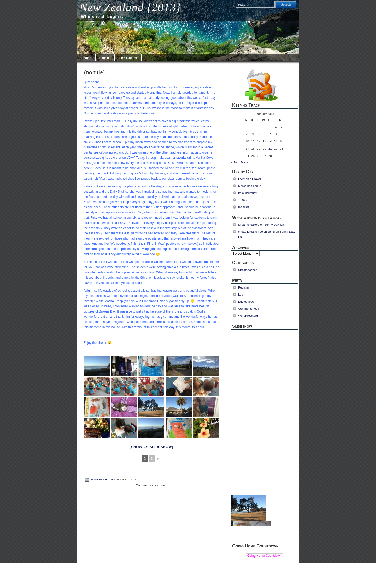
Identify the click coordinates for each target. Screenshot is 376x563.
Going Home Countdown (264, 556)
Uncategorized (98, 479)
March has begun (249, 185)
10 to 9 (242, 199)
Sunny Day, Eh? (275, 224)
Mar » (244, 162)
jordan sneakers (248, 224)
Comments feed (248, 308)
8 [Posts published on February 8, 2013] (276, 134)
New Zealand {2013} (130, 7)
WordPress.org (248, 315)
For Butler (128, 58)
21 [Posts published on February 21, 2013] (270, 148)
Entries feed (246, 301)
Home (86, 58)
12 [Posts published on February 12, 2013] (258, 141)
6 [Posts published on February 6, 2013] (264, 134)
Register (243, 287)
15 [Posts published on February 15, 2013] (276, 141)
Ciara (112, 479)
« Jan (234, 162)
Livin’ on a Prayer (249, 178)
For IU (105, 58)
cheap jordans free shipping (256, 231)
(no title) (94, 72)
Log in (242, 294)
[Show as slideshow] (151, 447)
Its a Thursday (247, 192)
